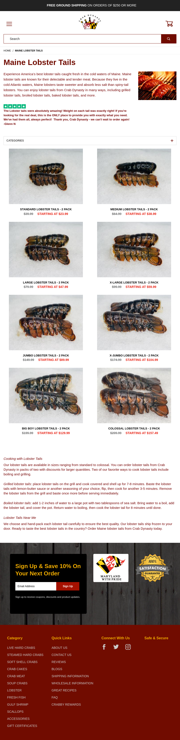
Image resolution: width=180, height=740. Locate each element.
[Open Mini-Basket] (171, 23)
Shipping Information (70, 676)
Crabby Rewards (66, 704)
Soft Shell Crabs (22, 662)
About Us (59, 647)
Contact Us (62, 655)
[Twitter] (117, 648)
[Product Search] (82, 38)
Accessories (18, 718)
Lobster (14, 690)
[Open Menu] (9, 24)
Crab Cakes (17, 669)
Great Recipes (64, 690)
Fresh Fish (16, 697)
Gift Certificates (22, 726)
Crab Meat (16, 676)
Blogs (57, 669)
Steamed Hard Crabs (25, 655)
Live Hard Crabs (21, 647)
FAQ (55, 697)
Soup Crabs (17, 683)
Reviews (59, 662)
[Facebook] (105, 648)
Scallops (15, 711)
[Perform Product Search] (168, 38)
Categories (90, 140)
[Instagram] (129, 648)
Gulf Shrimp (17, 704)
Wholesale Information (72, 683)
